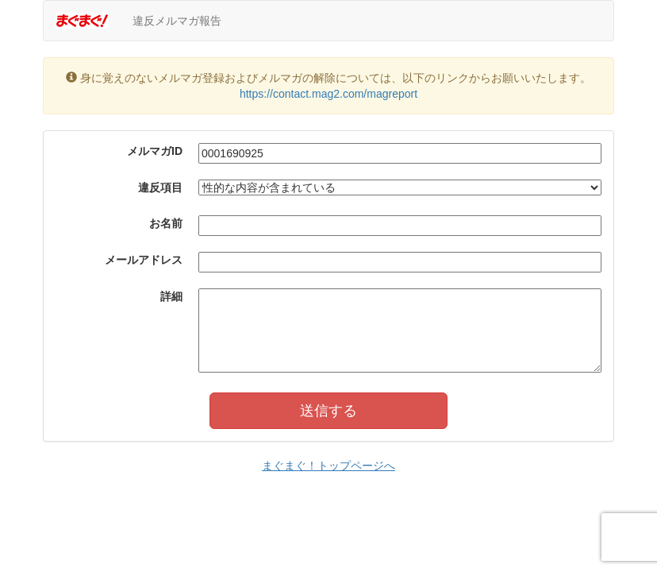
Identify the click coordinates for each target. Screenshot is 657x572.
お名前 (165, 223)
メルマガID (154, 151)
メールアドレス (143, 259)
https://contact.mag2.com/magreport (328, 93)
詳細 (171, 296)
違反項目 (160, 187)
